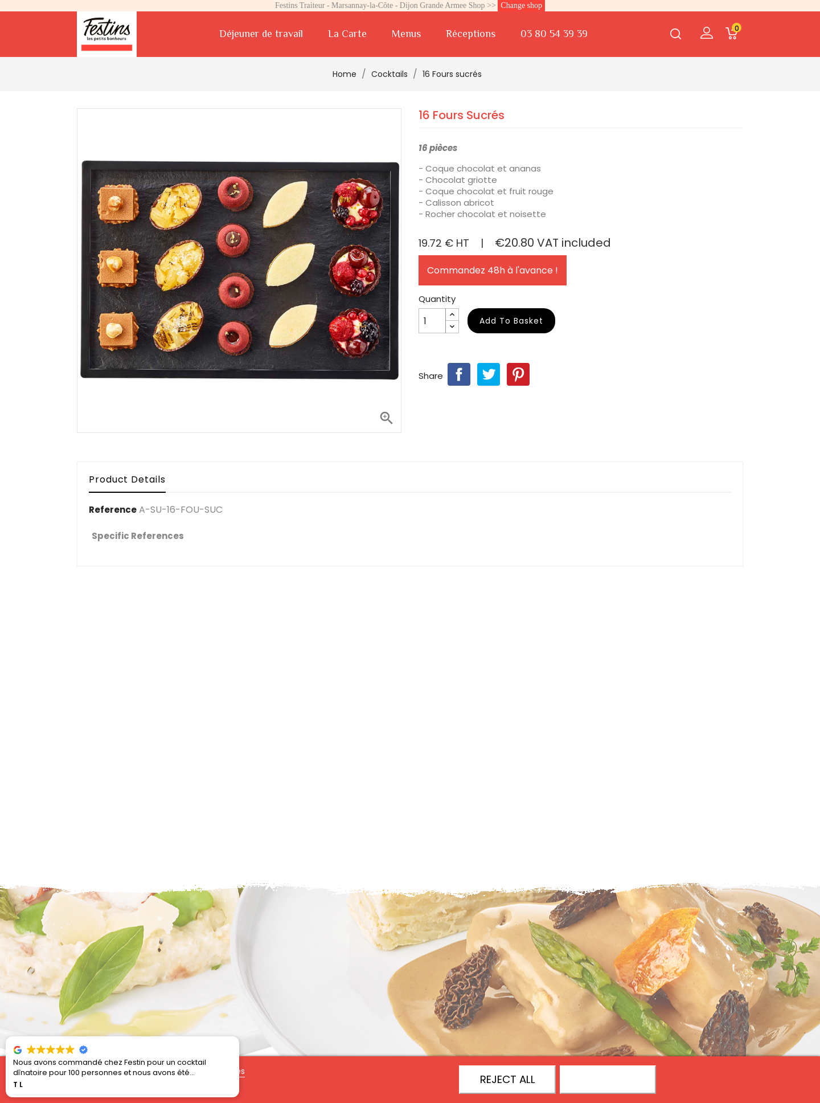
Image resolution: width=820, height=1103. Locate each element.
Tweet (488, 374)
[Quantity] (432, 320)
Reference (113, 510)
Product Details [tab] (127, 479)
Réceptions (470, 33)
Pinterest (518, 374)
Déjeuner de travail (261, 33)
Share (459, 374)
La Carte (347, 33)
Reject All (507, 1079)
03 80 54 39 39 (554, 33)
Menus (406, 33)
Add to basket (511, 320)
